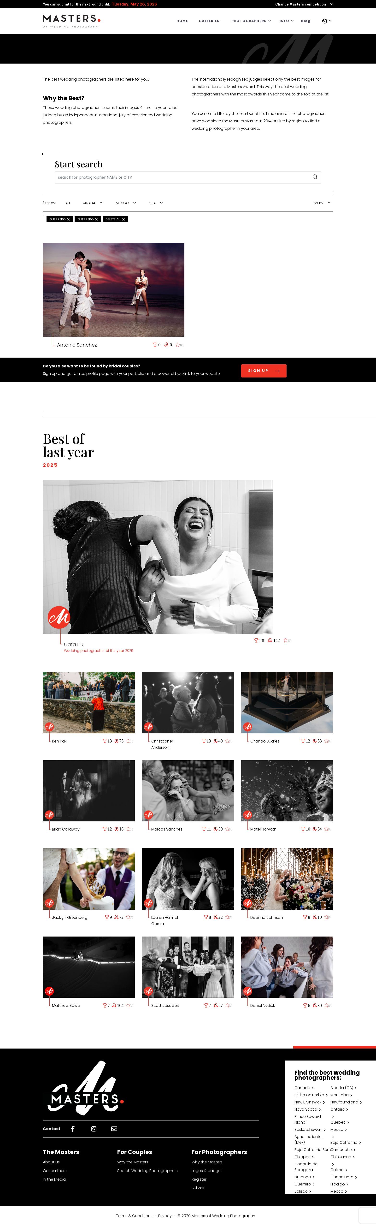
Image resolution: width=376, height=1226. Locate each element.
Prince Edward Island (307, 1119)
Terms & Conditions (134, 1216)
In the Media (54, 1179)
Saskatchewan (308, 1129)
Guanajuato (341, 1177)
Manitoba (339, 1095)
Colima (337, 1170)
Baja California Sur (311, 1149)
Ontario (337, 1109)
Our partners (54, 1170)
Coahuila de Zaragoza (305, 1167)
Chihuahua (340, 1157)
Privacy (165, 1216)
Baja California (344, 1142)
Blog (306, 20)
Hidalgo (337, 1184)
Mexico (336, 1129)
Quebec (338, 1122)
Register (199, 1179)
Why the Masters (132, 1162)
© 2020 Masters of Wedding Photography (216, 1216)
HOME (182, 20)
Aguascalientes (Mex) (308, 1139)
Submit (198, 1188)
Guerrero (302, 1184)
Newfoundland (344, 1102)
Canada (302, 1087)
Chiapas (302, 1157)
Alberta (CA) (341, 1087)
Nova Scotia (305, 1109)
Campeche (341, 1149)
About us (51, 1162)
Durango (302, 1177)
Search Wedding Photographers (147, 1170)
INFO (284, 20)
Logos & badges (207, 1170)
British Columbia (309, 1095)
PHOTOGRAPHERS (249, 20)
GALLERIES (209, 20)
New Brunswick (307, 1102)
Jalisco (301, 1191)
